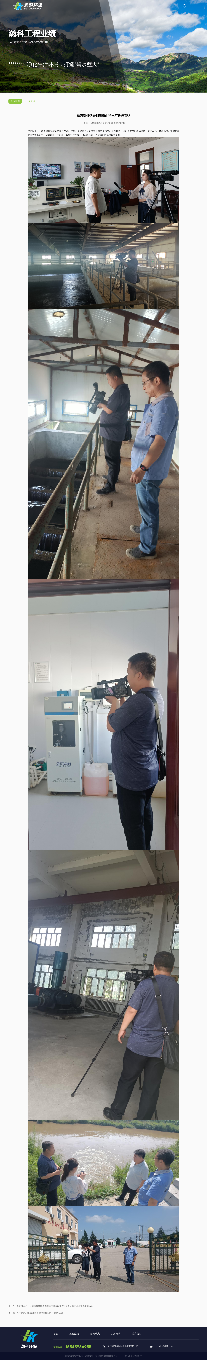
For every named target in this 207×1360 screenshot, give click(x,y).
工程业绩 (74, 1333)
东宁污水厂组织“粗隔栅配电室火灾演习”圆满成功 (40, 1313)
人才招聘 (115, 1333)
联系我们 (136, 1333)
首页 (55, 1333)
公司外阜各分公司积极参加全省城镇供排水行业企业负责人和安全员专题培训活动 (55, 1306)
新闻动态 (95, 1333)
